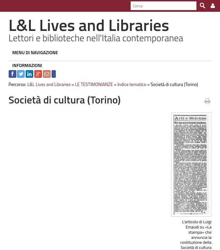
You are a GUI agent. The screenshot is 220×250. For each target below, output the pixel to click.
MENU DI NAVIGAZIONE (32, 52)
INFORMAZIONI (24, 65)
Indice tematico (128, 84)
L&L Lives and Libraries (45, 84)
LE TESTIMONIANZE (91, 84)
